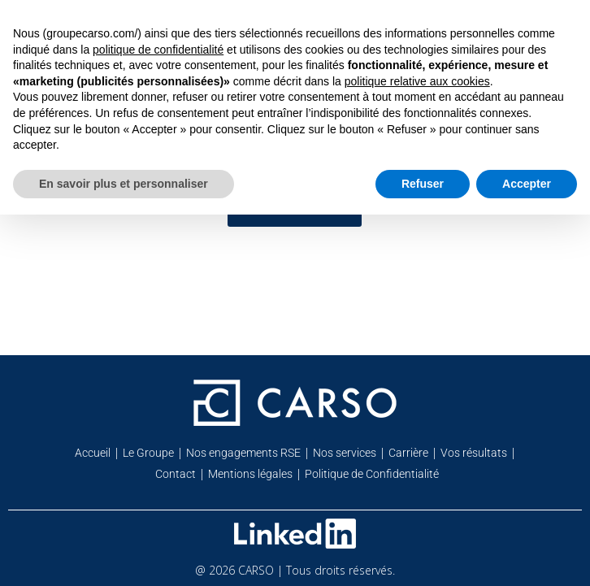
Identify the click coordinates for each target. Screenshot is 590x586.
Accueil (93, 452)
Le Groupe (148, 452)
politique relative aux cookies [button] (417, 81)
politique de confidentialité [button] (158, 49)
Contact (175, 473)
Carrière (408, 452)
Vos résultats (473, 452)
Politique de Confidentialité (372, 473)
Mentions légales (250, 473)
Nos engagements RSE (243, 452)
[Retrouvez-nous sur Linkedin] (295, 534)
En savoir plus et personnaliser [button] (123, 183)
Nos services (344, 452)
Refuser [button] (422, 183)
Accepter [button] (526, 183)
